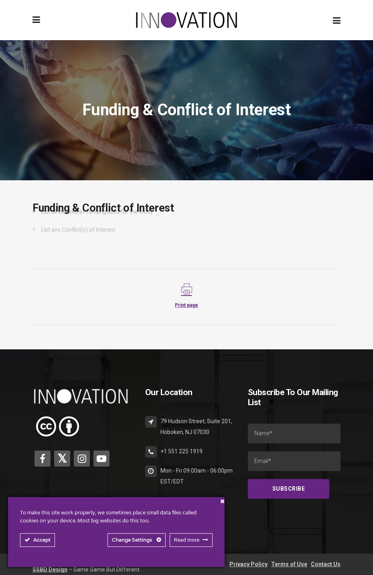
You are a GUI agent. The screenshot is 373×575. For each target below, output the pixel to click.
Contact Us (326, 564)
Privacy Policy (248, 564)
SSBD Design (49, 569)
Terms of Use (289, 564)
